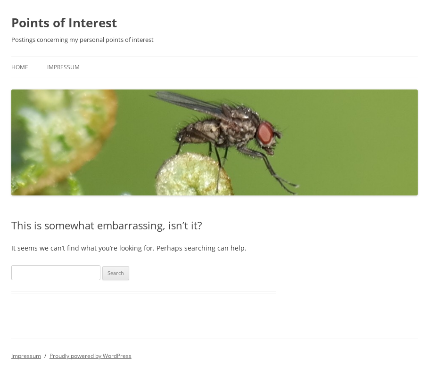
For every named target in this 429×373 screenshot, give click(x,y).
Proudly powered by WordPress (91, 356)
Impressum (63, 67)
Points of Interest (64, 22)
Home (19, 67)
